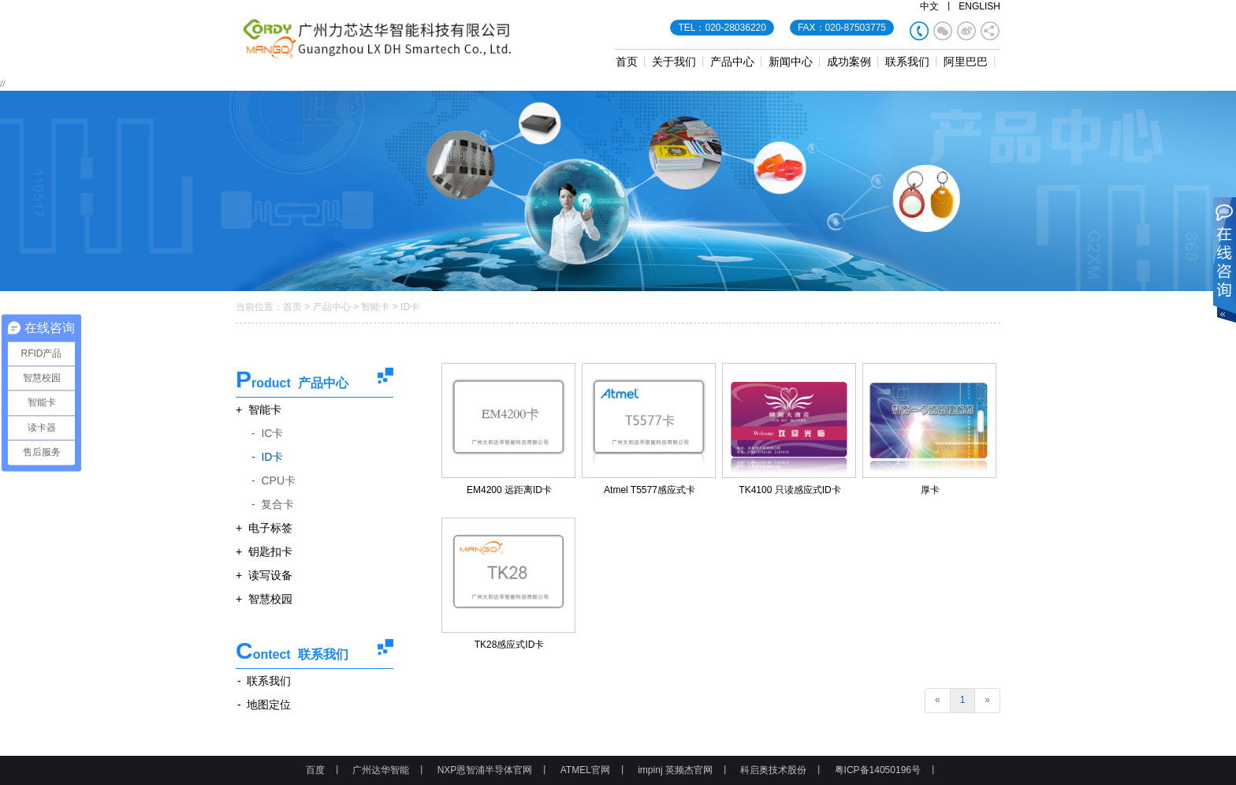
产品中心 (732, 61)
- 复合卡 (272, 504)
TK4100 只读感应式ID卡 (789, 489)
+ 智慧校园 (264, 598)
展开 (1224, 261)
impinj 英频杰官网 (675, 770)
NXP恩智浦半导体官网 (485, 770)
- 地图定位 (264, 704)
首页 (627, 61)
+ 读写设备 (264, 575)
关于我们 (674, 61)
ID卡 (409, 306)
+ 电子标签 (264, 527)
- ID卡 (267, 456)
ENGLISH (979, 6)
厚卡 (930, 489)
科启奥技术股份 (773, 770)
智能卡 (375, 306)
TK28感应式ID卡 (510, 644)
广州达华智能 (380, 770)
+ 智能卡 (258, 409)
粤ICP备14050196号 (878, 770)
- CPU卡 (273, 480)
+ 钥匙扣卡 (264, 551)
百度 (315, 770)
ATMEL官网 (585, 770)
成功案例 (849, 61)
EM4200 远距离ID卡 (509, 489)
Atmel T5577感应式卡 (649, 489)
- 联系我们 (264, 681)
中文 (929, 6)
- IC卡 (267, 433)
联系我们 (907, 61)
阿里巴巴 (966, 61)
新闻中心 (791, 61)
